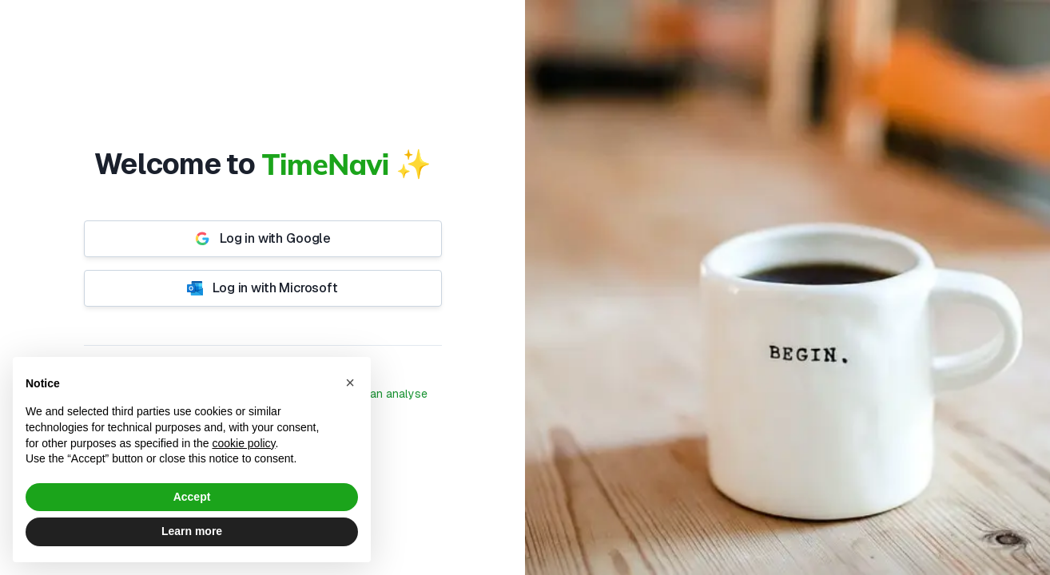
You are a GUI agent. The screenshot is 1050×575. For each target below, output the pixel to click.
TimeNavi (325, 164)
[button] (350, 382)
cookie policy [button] (243, 443)
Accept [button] (192, 496)
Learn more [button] (191, 531)
